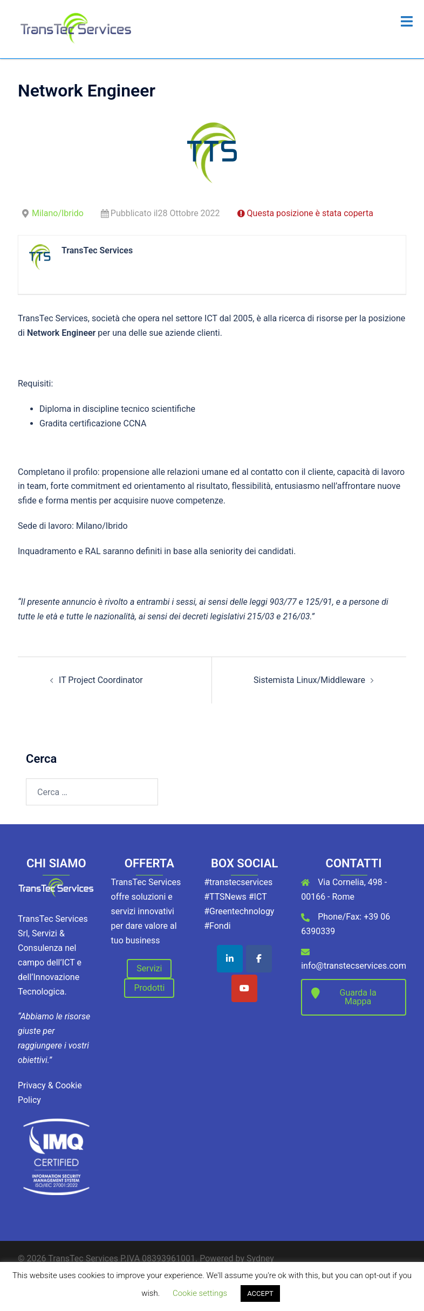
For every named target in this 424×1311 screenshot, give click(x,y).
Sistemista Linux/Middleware (309, 680)
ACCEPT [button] (260, 1293)
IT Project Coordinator (101, 680)
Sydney (260, 1258)
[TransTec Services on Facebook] (259, 958)
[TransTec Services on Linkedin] (230, 958)
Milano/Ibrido (58, 213)
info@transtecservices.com (353, 966)
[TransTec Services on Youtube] (244, 988)
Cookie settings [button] (200, 1293)
